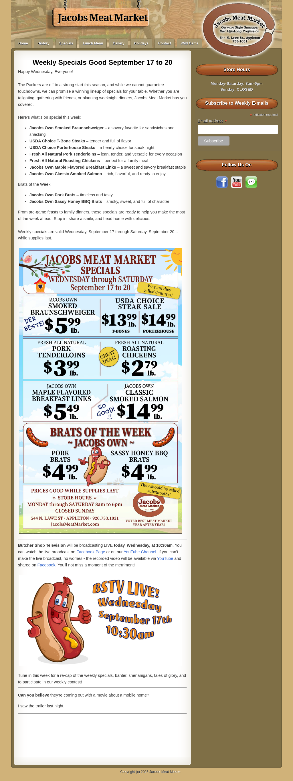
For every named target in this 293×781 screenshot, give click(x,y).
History (43, 43)
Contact (164, 43)
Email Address (212, 121)
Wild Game (189, 43)
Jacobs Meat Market (102, 17)
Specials (66, 43)
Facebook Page (90, 552)
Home (23, 43)
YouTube (165, 558)
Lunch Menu (93, 43)
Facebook (46, 565)
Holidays (141, 43)
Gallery (118, 43)
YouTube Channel (140, 552)
